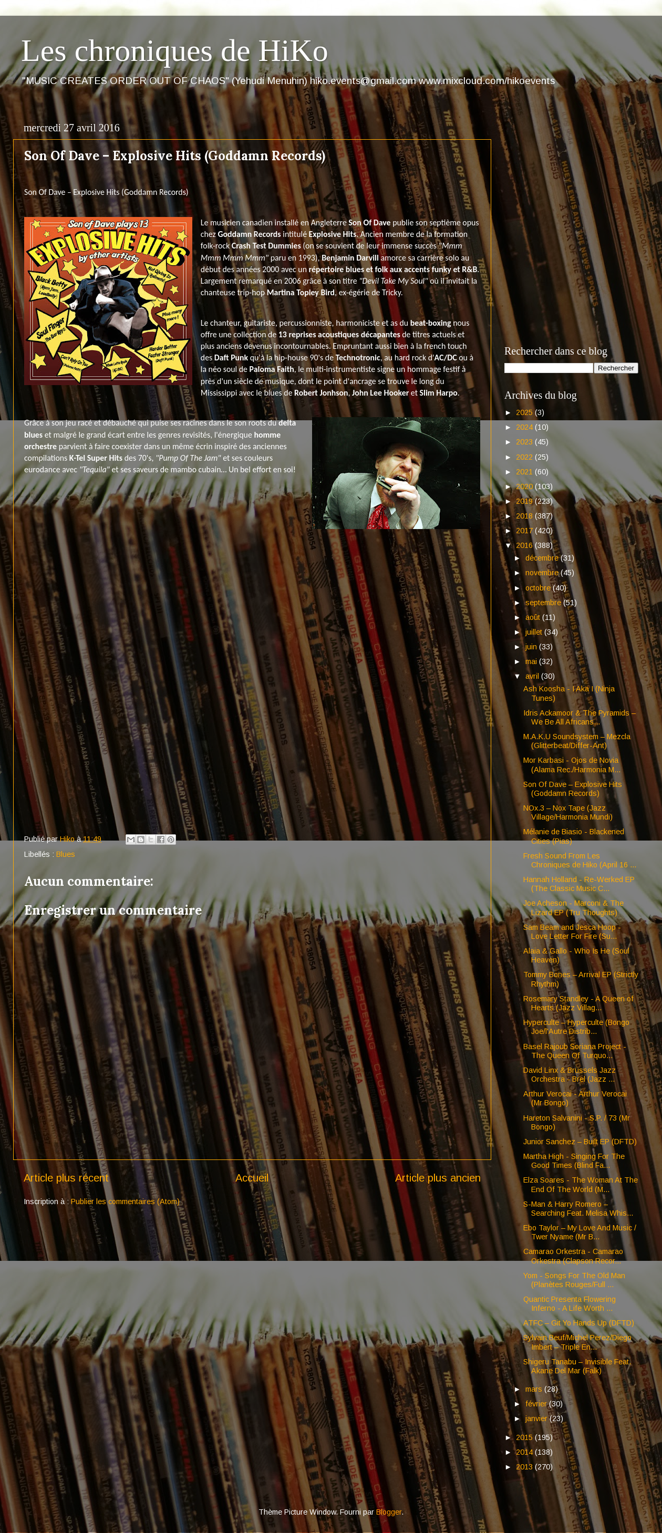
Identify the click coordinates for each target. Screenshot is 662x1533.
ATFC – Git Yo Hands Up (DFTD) (578, 1323)
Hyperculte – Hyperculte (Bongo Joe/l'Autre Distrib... (576, 1026)
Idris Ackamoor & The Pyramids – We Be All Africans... (579, 717)
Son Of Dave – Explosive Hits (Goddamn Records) (572, 788)
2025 (525, 412)
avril (533, 676)
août (533, 617)
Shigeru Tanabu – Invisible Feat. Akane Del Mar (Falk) (577, 1366)
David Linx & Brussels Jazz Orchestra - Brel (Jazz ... (569, 1074)
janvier (537, 1418)
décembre (543, 558)
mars (534, 1389)
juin (532, 647)
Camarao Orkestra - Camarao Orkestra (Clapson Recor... (573, 1256)
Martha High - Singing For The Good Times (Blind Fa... (574, 1160)
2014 (525, 1452)
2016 (525, 545)
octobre (539, 588)
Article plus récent (66, 1178)
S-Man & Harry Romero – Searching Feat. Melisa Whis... (578, 1208)
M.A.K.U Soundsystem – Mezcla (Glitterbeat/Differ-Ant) (576, 741)
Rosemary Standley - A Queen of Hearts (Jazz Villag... (578, 1003)
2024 (525, 427)
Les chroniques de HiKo (174, 50)
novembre (543, 572)
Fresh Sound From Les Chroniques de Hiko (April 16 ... (579, 860)
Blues (65, 854)
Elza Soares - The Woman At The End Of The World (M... (580, 1184)
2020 (525, 486)
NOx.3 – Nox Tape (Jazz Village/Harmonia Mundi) (568, 812)
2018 (525, 516)
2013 (525, 1467)
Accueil (251, 1178)
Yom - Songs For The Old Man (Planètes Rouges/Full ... (574, 1280)
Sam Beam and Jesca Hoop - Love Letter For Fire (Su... (572, 931)
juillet (534, 632)
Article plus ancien (438, 1178)
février (537, 1404)
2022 (525, 457)
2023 (525, 442)
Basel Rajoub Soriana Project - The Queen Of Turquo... (574, 1051)
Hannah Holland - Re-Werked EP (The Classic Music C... (579, 884)
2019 (525, 501)
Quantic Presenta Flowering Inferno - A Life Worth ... (569, 1303)
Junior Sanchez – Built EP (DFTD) (580, 1141)
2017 (525, 530)
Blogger (388, 1512)
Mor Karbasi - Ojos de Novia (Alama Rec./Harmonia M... (571, 764)
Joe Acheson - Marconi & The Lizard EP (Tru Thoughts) (573, 907)
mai (532, 661)
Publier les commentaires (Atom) (125, 1201)
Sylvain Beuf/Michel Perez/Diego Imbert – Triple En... (577, 1342)
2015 (525, 1437)
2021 (525, 472)
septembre (544, 602)
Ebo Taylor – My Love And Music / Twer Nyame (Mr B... (579, 1232)
